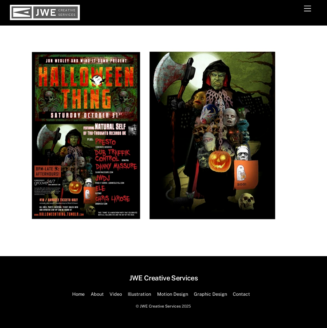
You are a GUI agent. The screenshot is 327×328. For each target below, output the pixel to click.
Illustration (139, 294)
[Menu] (307, 9)
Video (116, 294)
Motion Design (172, 294)
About (97, 294)
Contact (241, 294)
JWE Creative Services (160, 306)
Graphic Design (210, 294)
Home (78, 294)
